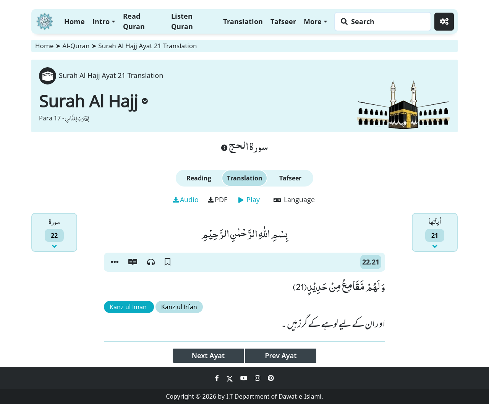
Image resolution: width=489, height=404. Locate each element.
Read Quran (134, 21)
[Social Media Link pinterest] (271, 378)
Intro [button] (101, 21)
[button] (115, 262)
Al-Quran (75, 45)
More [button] (313, 21)
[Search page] (381, 22)
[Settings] (444, 22)
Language (294, 199)
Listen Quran (182, 21)
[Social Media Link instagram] (258, 378)
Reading (198, 178)
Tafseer (283, 21)
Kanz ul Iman (129, 307)
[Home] (44, 20)
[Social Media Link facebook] (217, 378)
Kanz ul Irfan (179, 307)
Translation (243, 21)
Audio (186, 199)
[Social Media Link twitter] (230, 378)
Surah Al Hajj (93, 100)
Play (249, 199)
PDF (217, 199)
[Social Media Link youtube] (244, 378)
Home (74, 21)
